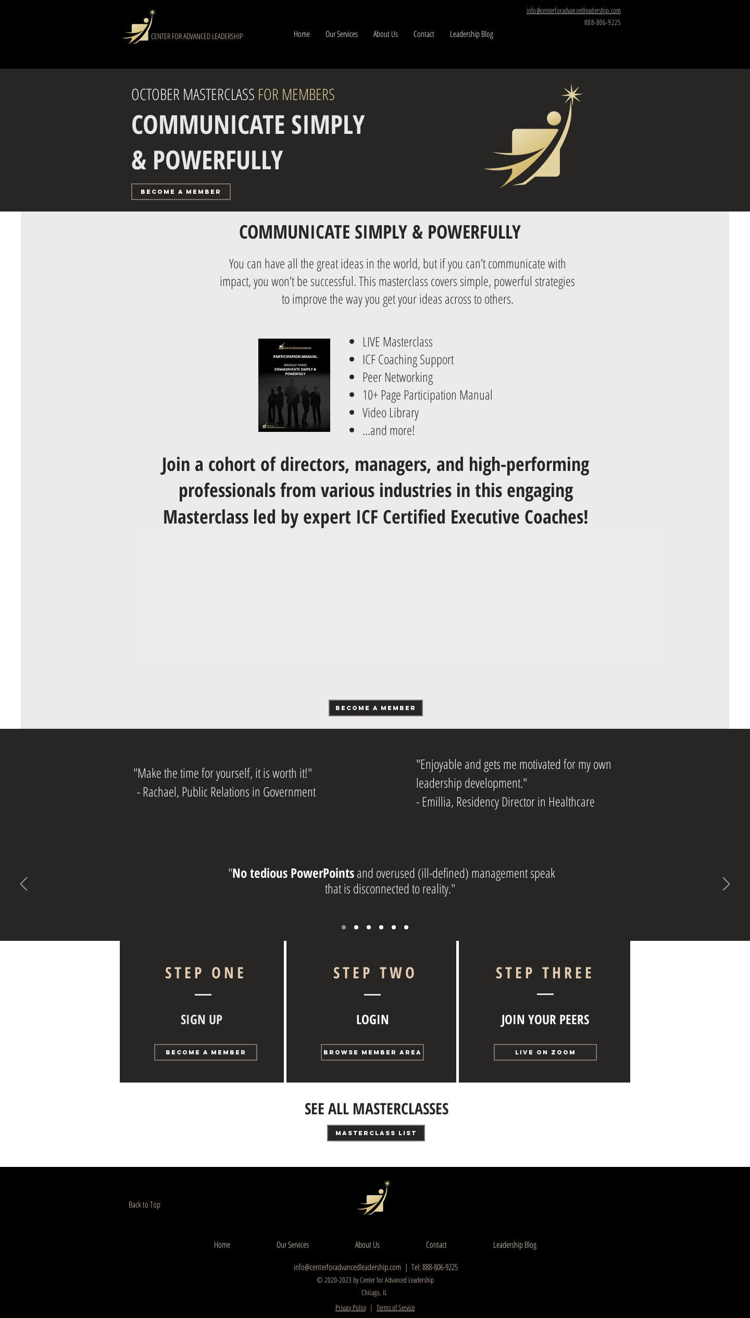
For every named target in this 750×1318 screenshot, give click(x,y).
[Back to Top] (152, 1204)
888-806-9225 (602, 22)
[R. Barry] (344, 927)
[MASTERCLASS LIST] (376, 1133)
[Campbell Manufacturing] (356, 927)
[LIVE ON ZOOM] (545, 1052)
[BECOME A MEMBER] (181, 191)
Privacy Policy (350, 1307)
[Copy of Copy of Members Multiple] (394, 927)
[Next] (726, 884)
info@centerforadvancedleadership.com (347, 1267)
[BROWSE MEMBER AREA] (372, 1052)
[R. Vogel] (369, 927)
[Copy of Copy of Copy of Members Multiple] (406, 927)
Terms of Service (396, 1307)
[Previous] (23, 884)
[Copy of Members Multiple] (381, 927)
